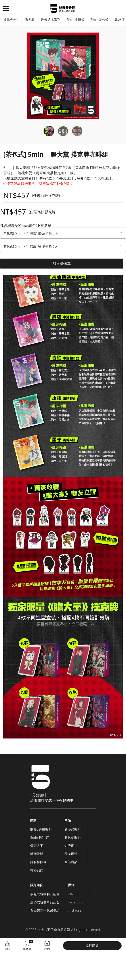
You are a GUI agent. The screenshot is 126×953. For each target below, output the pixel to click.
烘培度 (69, 845)
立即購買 (92, 945)
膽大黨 (29, 19)
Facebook (75, 902)
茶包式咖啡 (73, 837)
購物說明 (36, 854)
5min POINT (39, 837)
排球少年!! (10, 19)
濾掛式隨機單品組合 (45, 902)
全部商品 (71, 862)
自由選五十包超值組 (45, 910)
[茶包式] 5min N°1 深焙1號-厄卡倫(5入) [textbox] (30, 233)
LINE (72, 894)
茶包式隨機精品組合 (45, 894)
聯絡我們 (36, 870)
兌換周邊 (71, 854)
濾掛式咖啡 (73, 829)
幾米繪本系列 (51, 19)
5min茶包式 (100, 19)
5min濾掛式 (76, 19)
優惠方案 (36, 845)
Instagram (76, 910)
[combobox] (63, 233)
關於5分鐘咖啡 (41, 829)
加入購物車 (62, 263)
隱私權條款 (38, 862)
